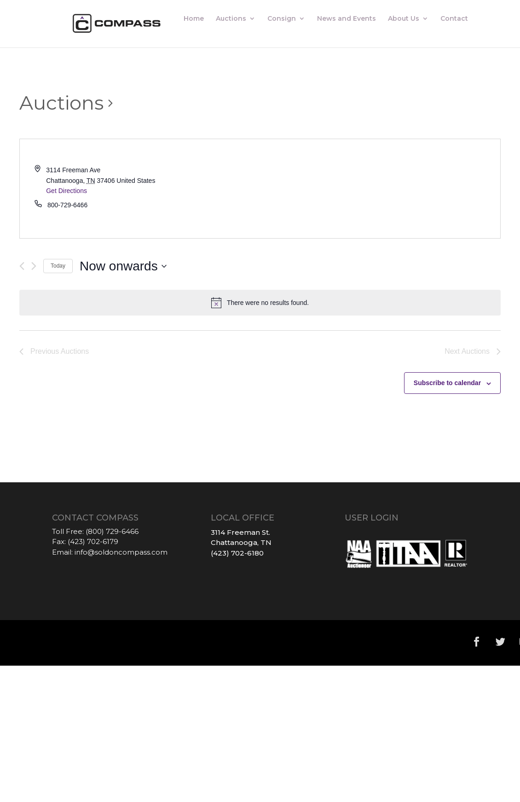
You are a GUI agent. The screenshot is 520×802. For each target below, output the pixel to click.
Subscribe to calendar (447, 382)
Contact (454, 19)
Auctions (231, 19)
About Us (403, 19)
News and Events (346, 19)
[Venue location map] (380, 188)
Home (194, 19)
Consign (281, 19)
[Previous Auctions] (21, 266)
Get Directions (66, 190)
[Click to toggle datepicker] (123, 266)
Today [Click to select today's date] (58, 266)
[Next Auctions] (33, 266)
